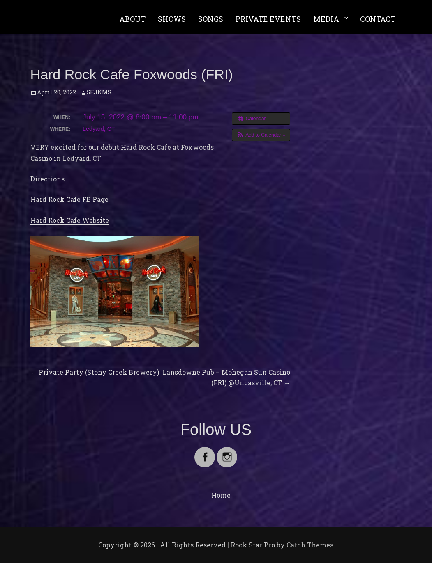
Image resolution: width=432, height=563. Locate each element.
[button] (261, 135)
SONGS (210, 19)
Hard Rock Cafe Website (69, 220)
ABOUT (132, 19)
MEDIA (326, 19)
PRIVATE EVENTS (268, 19)
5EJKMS (99, 92)
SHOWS (172, 19)
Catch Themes (309, 544)
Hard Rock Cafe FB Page (69, 199)
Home (221, 495)
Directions (47, 178)
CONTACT (377, 19)
